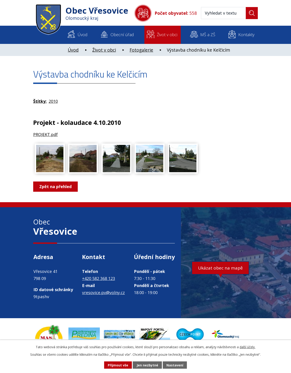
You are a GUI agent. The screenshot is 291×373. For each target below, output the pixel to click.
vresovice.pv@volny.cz (103, 292)
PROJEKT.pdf (45, 134)
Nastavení (174, 365)
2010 (53, 101)
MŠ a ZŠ (207, 34)
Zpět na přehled (55, 186)
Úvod (83, 34)
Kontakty (246, 34)
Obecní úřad (122, 34)
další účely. (247, 347)
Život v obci (167, 34)
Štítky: (40, 101)
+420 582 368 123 (98, 278)
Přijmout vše (118, 365)
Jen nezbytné (147, 365)
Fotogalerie (141, 50)
